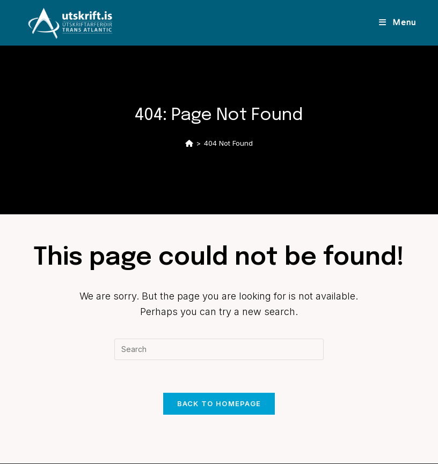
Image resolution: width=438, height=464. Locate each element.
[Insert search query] (219, 349)
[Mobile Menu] (397, 22)
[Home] (189, 143)
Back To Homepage (219, 403)
